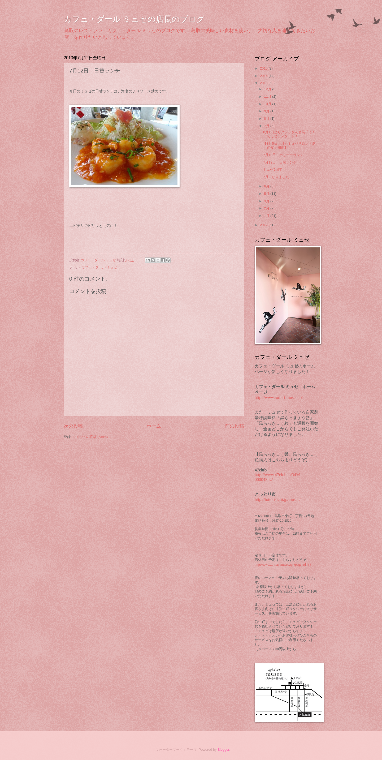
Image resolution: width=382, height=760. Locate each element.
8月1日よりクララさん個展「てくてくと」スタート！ (289, 134)
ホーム (154, 426)
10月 (268, 104)
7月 (267, 126)
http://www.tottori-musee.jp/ (279, 397)
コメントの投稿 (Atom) (90, 437)
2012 (264, 225)
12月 (268, 89)
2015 (264, 68)
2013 (264, 83)
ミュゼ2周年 (272, 169)
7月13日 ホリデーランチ (283, 155)
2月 (267, 208)
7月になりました (276, 177)
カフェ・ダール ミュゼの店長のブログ (134, 19)
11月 (268, 96)
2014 (264, 76)
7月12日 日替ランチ (279, 162)
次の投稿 (73, 426)
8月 (267, 119)
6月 (267, 186)
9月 (267, 111)
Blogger (223, 750)
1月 (267, 216)
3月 (267, 201)
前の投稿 (234, 426)
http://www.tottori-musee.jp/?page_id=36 (283, 564)
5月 (267, 194)
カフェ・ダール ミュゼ (99, 267)
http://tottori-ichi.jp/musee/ (278, 499)
